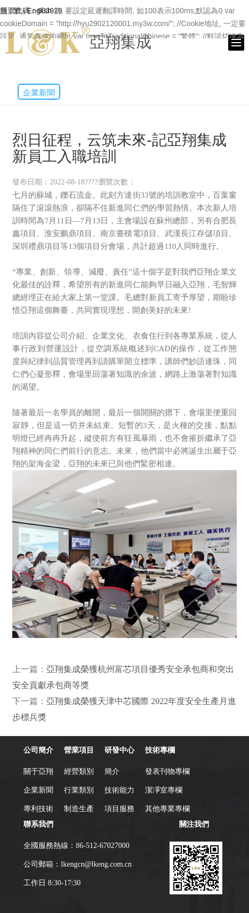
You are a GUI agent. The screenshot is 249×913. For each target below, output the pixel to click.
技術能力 (119, 790)
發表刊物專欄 (167, 771)
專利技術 (38, 809)
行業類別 (79, 790)
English (39, 10)
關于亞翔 (38, 771)
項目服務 (119, 809)
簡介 (112, 771)
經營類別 (79, 771)
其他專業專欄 (167, 809)
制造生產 (79, 809)
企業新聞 (39, 92)
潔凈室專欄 (163, 790)
